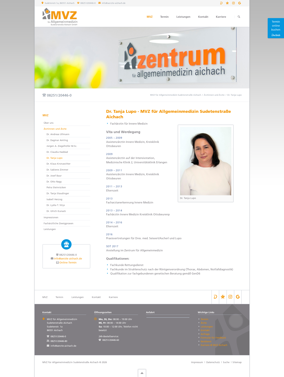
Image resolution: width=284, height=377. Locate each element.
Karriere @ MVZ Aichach (214, 345)
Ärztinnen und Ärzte (214, 94)
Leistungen (183, 16)
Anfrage (205, 334)
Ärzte (204, 322)
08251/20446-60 (110, 339)
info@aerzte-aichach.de (68, 258)
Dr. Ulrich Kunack (56, 211)
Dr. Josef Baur (54, 175)
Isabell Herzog (54, 199)
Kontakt (203, 16)
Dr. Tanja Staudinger (58, 193)
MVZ (150, 16)
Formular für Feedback (213, 337)
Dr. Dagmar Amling (57, 140)
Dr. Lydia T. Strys (56, 205)
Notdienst (206, 341)
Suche (226, 362)
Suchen (239, 16)
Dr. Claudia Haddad (57, 151)
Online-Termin (68, 262)
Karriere (221, 16)
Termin (164, 16)
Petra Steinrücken (56, 187)
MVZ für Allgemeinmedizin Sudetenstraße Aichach (175, 94)
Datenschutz (213, 362)
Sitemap (237, 362)
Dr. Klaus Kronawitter (58, 163)
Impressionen (51, 217)
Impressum (197, 362)
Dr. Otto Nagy (54, 181)
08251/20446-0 (59, 95)
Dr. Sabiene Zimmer (57, 169)
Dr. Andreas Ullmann (58, 134)
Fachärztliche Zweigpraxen (58, 223)
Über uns (48, 122)
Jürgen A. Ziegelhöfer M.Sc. (62, 145)
